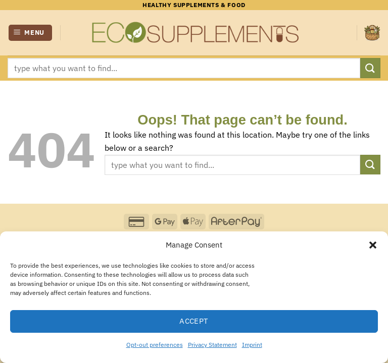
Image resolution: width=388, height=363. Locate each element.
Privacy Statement (212, 344)
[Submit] (370, 68)
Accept (194, 321)
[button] (373, 245)
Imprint (252, 344)
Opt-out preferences (154, 344)
